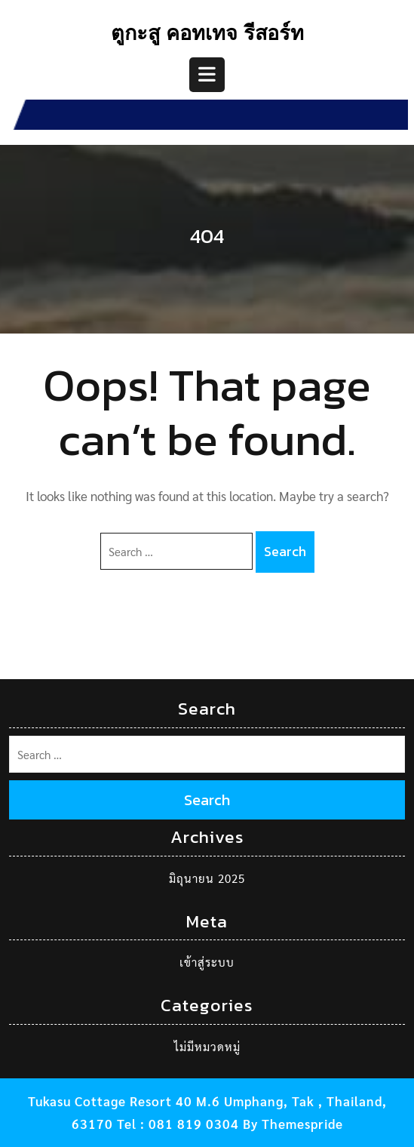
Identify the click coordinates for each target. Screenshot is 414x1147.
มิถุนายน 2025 (207, 878)
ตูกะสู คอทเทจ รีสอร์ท (207, 35)
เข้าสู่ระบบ (207, 962)
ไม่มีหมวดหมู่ (207, 1046)
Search (285, 551)
